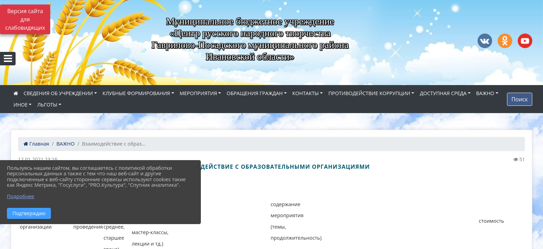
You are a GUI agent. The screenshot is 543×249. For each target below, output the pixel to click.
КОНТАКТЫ (305, 93)
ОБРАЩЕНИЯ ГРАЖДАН (254, 93)
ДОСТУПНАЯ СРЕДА (443, 93)
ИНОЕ (21, 104)
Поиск (519, 99)
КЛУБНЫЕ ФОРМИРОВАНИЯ (136, 93)
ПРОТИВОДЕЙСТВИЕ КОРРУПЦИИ (369, 93)
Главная (36, 143)
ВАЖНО (485, 93)
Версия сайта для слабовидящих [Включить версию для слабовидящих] (25, 19)
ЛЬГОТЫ (47, 104)
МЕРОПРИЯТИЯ (198, 93)
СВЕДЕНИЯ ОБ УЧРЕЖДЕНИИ (58, 93)
